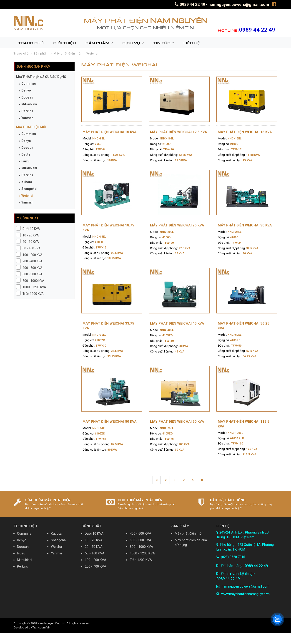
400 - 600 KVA (140, 533)
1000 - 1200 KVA (142, 553)
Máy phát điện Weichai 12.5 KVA (178, 132)
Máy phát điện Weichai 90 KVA (177, 422)
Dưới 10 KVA (94, 533)
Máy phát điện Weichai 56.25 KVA (243, 325)
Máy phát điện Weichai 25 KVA (177, 225)
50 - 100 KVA (94, 553)
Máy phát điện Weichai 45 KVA (177, 323)
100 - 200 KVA (95, 560)
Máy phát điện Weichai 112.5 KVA (243, 424)
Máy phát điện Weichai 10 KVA (110, 132)
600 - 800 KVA (140, 540)
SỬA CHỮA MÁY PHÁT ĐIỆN (47, 500)
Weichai (92, 53)
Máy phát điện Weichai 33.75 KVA (108, 325)
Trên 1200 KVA (141, 560)
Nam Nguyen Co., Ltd (51, 623)
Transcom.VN (41, 627)
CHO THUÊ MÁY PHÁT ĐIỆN (140, 500)
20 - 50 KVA (94, 547)
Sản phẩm (41, 53)
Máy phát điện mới (67, 53)
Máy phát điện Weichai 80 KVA (110, 422)
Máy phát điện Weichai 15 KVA (245, 132)
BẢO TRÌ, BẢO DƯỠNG (228, 500)
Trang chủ (21, 53)
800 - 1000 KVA (141, 547)
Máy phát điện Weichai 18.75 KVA (108, 227)
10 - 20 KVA (94, 540)
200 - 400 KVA (95, 566)
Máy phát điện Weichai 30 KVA (245, 225)
